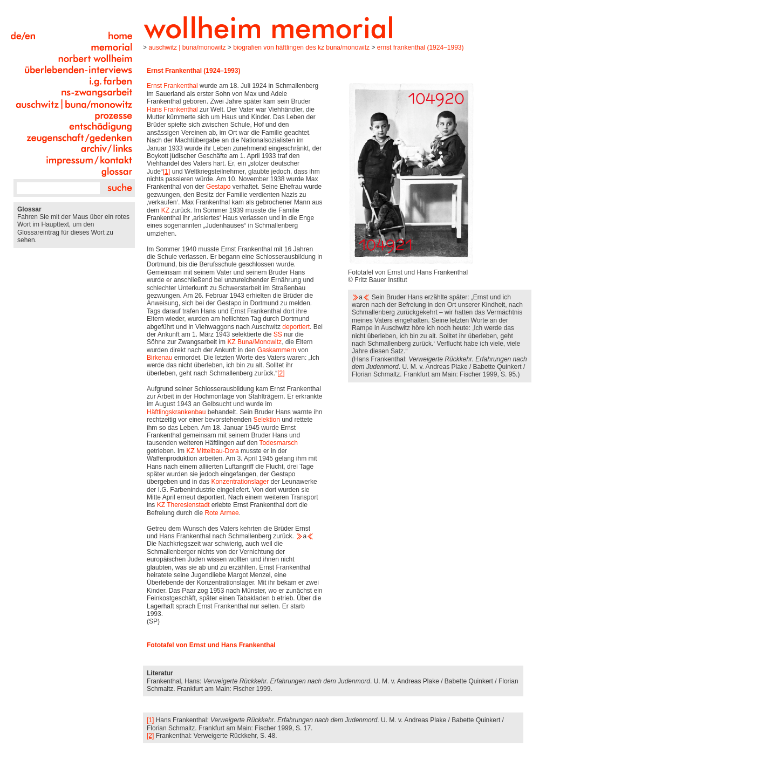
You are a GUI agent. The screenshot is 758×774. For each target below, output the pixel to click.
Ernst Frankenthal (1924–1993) (420, 47)
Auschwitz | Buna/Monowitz (187, 47)
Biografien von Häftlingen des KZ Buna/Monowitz (301, 47)
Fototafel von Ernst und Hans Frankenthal (212, 645)
